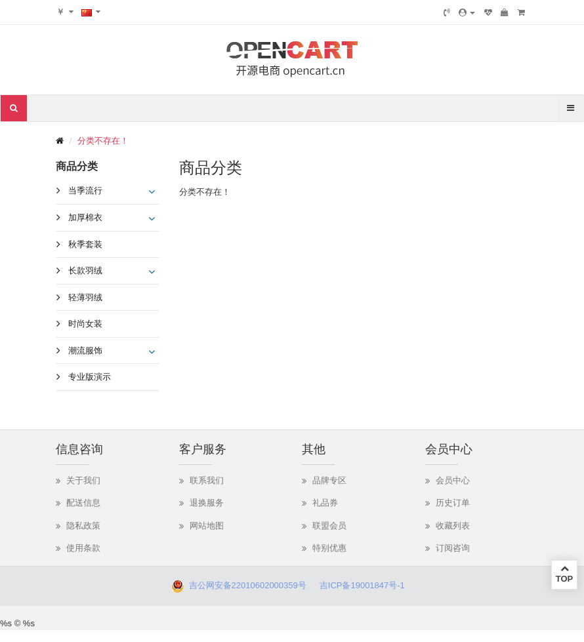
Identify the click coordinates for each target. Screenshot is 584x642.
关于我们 (83, 480)
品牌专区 (329, 480)
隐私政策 (83, 526)
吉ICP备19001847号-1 (366, 585)
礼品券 (325, 503)
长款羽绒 (85, 270)
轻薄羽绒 (85, 297)
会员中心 (453, 480)
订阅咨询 (453, 548)
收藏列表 (453, 526)
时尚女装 (85, 324)
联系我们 (207, 480)
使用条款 (83, 548)
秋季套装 (85, 244)
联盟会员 (329, 526)
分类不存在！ (103, 141)
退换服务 (207, 503)
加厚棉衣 (85, 217)
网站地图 (207, 526)
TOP (564, 574)
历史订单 (453, 503)
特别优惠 (329, 548)
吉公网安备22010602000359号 (245, 585)
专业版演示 (89, 377)
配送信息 (83, 503)
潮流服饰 (85, 350)
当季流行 (85, 190)
